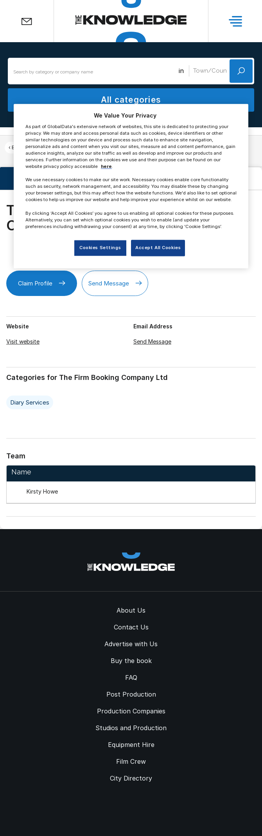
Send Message (115, 283)
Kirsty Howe (42, 491)
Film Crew (131, 761)
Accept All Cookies (158, 247)
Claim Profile (41, 283)
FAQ (131, 677)
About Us (131, 610)
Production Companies (131, 711)
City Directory (131, 778)
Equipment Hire (131, 745)
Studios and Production (131, 728)
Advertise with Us (131, 644)
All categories (131, 100)
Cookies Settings (100, 247)
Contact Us (131, 627)
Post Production (131, 694)
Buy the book (131, 661)
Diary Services (29, 402)
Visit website (22, 341)
